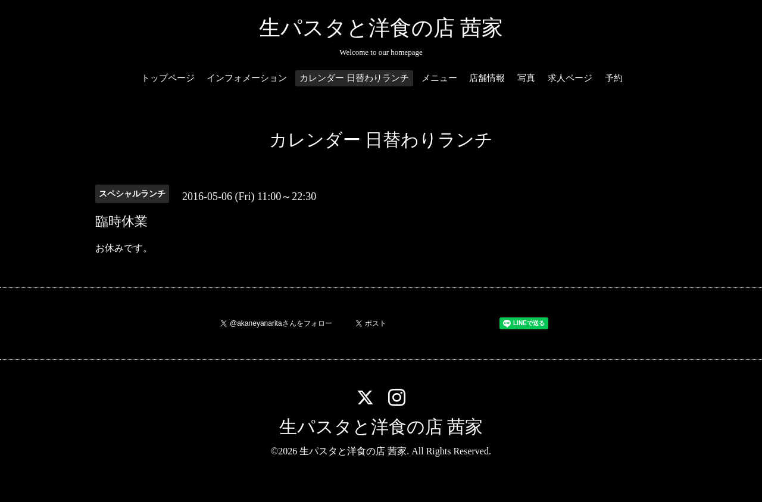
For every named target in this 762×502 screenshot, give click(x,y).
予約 (614, 78)
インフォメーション (247, 78)
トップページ (168, 78)
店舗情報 (487, 78)
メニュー (439, 78)
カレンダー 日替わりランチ (354, 78)
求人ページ (570, 78)
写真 (526, 78)
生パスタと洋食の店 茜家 (381, 28)
